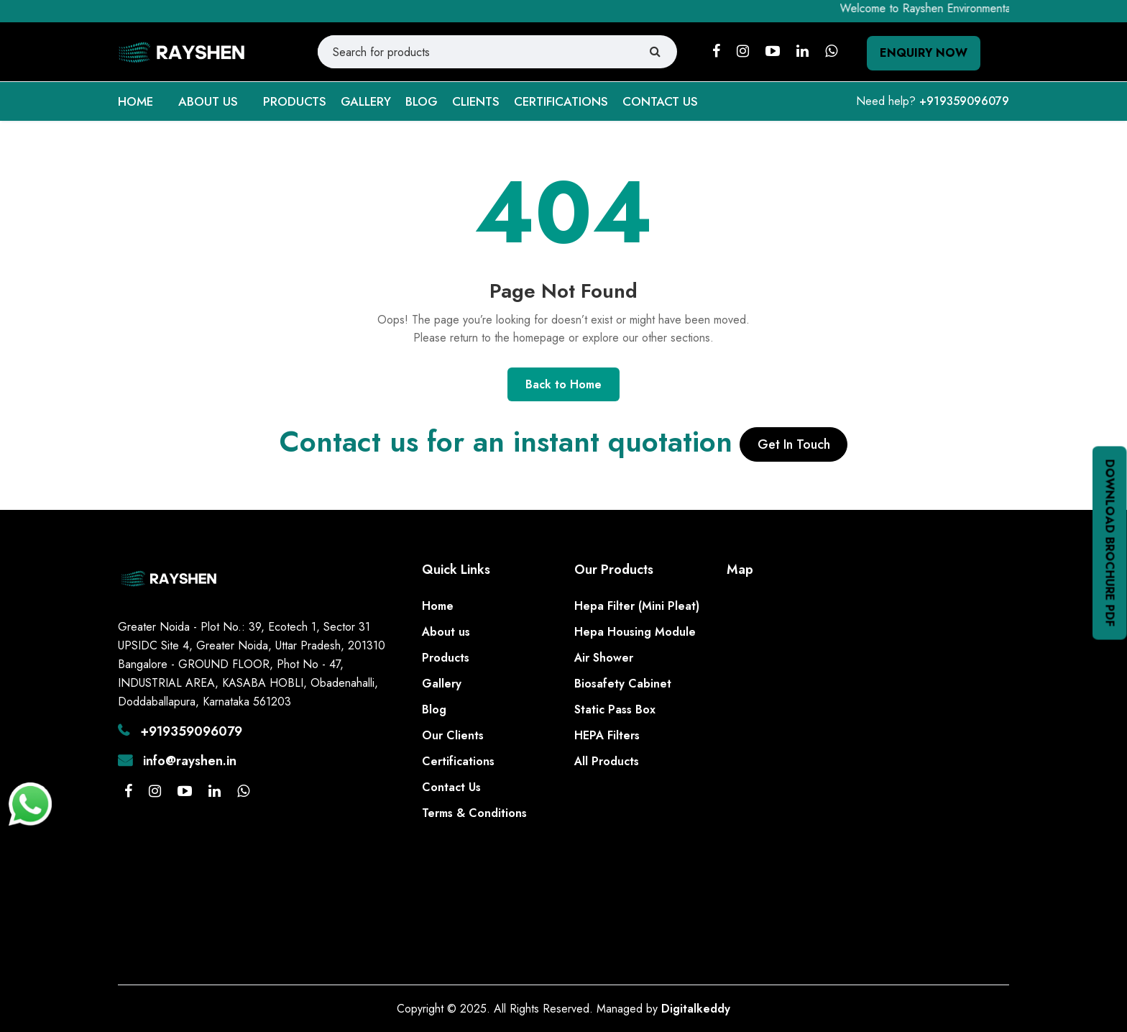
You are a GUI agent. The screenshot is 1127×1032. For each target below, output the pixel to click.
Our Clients (453, 735)
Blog (434, 709)
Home (438, 606)
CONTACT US (660, 101)
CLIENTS (476, 101)
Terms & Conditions (474, 813)
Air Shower (603, 657)
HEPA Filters (607, 735)
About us (446, 632)
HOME (135, 101)
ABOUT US (208, 101)
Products (445, 657)
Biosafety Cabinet (622, 683)
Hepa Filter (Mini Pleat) (636, 606)
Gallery (441, 683)
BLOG (421, 101)
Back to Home (563, 384)
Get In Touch (794, 444)
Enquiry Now (923, 53)
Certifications (458, 761)
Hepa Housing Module (635, 632)
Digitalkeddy (695, 1008)
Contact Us (451, 787)
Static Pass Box (615, 709)
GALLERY (366, 101)
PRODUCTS (294, 101)
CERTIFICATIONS (561, 101)
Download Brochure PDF (1110, 542)
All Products (606, 761)
